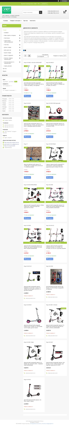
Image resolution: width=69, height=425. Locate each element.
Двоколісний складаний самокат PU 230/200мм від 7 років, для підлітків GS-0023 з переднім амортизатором (34, 125)
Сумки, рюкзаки (8, 66)
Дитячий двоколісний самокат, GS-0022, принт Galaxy (32, 400)
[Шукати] (40, 12)
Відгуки (4, 71)
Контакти (32, 20)
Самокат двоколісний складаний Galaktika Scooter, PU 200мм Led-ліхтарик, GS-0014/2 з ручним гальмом (56, 247)
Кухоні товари (7, 52)
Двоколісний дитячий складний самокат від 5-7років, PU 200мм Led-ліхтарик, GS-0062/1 (55, 84)
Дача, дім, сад (7, 50)
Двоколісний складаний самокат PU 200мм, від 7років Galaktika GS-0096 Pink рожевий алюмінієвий (55, 206)
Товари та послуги (15, 20)
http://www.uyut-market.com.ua (11, 142)
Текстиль (6, 44)
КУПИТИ (44, 4)
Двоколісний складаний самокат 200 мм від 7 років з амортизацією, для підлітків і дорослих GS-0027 (55, 364)
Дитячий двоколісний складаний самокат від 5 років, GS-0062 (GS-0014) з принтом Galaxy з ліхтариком (34, 84)
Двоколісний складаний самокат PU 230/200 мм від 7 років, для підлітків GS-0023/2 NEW (55, 125)
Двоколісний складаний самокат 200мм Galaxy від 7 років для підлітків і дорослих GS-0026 (34, 206)
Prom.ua (41, 421)
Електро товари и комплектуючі (8, 58)
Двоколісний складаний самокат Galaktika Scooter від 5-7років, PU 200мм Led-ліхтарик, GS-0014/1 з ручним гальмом (32, 288)
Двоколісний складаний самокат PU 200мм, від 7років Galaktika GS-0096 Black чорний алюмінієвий (33, 247)
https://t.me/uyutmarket (9, 145)
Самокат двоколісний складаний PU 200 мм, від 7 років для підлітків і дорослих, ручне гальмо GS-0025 (55, 165)
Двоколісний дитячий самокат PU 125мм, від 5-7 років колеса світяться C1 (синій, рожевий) (33, 165)
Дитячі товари (7, 47)
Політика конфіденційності (47, 423)
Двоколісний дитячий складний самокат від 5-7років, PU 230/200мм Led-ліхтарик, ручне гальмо (33, 326)
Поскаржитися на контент (35, 423)
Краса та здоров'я (8, 55)
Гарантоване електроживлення (8, 41)
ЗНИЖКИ (6, 32)
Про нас (25, 20)
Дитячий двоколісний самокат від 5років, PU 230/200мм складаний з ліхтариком (55, 288)
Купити (28, 96)
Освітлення (7, 38)
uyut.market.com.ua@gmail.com (11, 144)
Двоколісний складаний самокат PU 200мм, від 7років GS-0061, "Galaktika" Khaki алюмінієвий (33, 364)
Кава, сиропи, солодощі (10, 35)
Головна (5, 20)
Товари (4, 30)
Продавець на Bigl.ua (34, 422)
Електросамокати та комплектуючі (9, 62)
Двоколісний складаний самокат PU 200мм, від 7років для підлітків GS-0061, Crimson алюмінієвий (55, 326)
